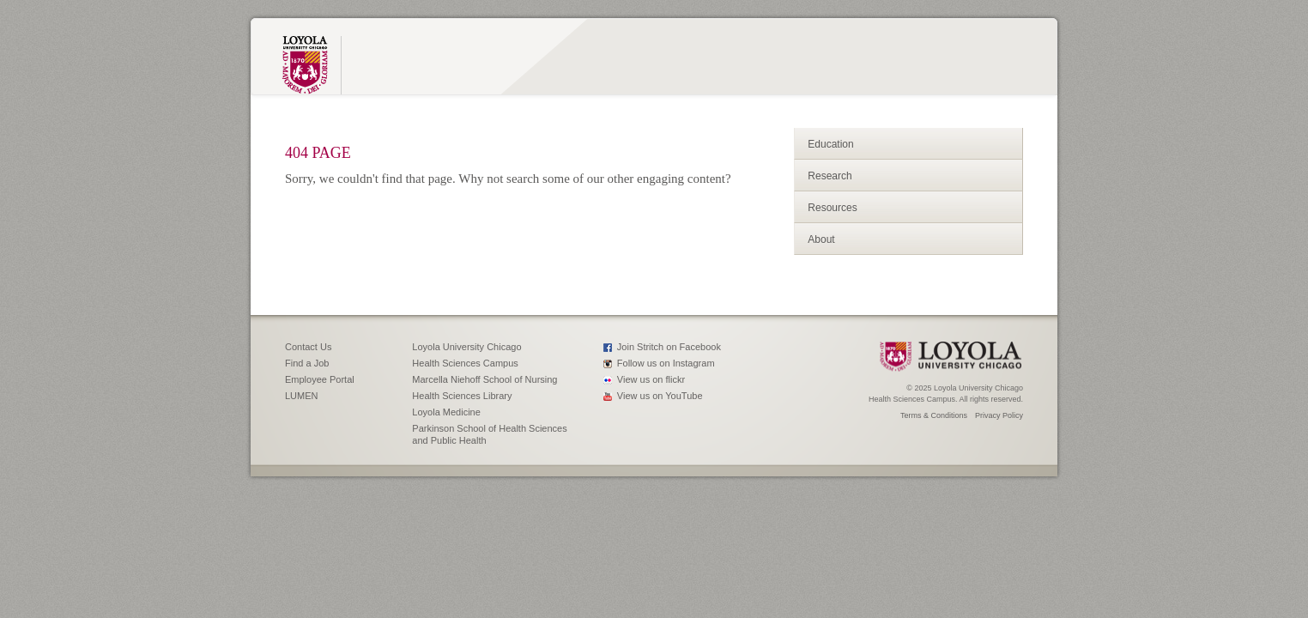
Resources (832, 208)
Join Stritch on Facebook (669, 347)
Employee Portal (319, 379)
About (821, 239)
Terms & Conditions (933, 415)
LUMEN (301, 396)
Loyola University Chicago (466, 347)
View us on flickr (651, 379)
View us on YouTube (660, 396)
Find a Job (307, 363)
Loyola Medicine (446, 412)
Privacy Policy (999, 415)
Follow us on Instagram (666, 363)
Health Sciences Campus (465, 363)
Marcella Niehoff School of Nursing (484, 379)
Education (830, 144)
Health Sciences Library (462, 396)
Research (829, 176)
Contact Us (308, 347)
